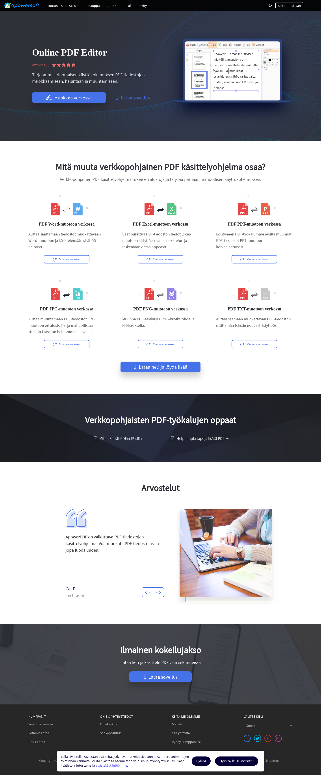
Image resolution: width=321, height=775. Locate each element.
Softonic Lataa (38, 733)
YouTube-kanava (40, 724)
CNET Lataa (36, 742)
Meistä (177, 724)
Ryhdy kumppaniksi (186, 742)
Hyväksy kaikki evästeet (237, 761)
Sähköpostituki (111, 733)
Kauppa (94, 6)
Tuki (129, 6)
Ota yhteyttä (181, 733)
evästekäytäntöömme (111, 765)
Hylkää (201, 761)
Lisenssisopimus (267, 760)
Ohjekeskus (108, 724)
